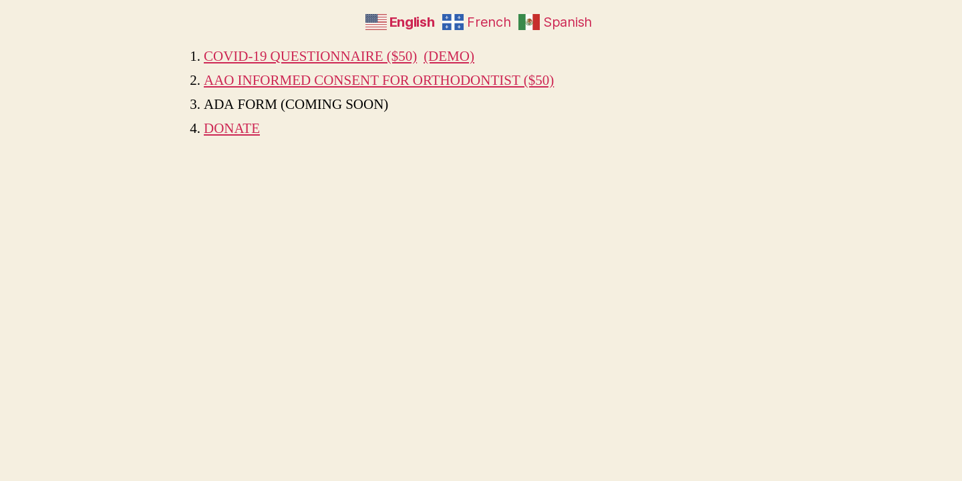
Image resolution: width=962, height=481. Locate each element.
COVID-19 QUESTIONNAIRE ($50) (310, 56)
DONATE (232, 129)
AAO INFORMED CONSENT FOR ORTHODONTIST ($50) (379, 80)
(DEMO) (449, 56)
